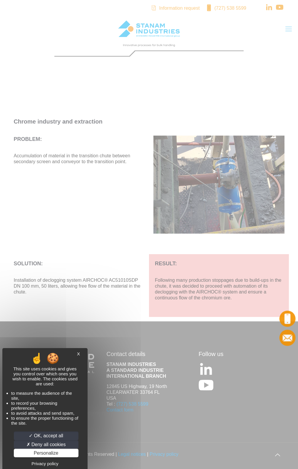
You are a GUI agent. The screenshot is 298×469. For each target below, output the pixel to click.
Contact (287, 338)
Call (288, 318)
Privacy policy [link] (44, 463)
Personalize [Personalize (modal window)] (46, 453)
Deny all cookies (46, 444)
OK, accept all (46, 435)
